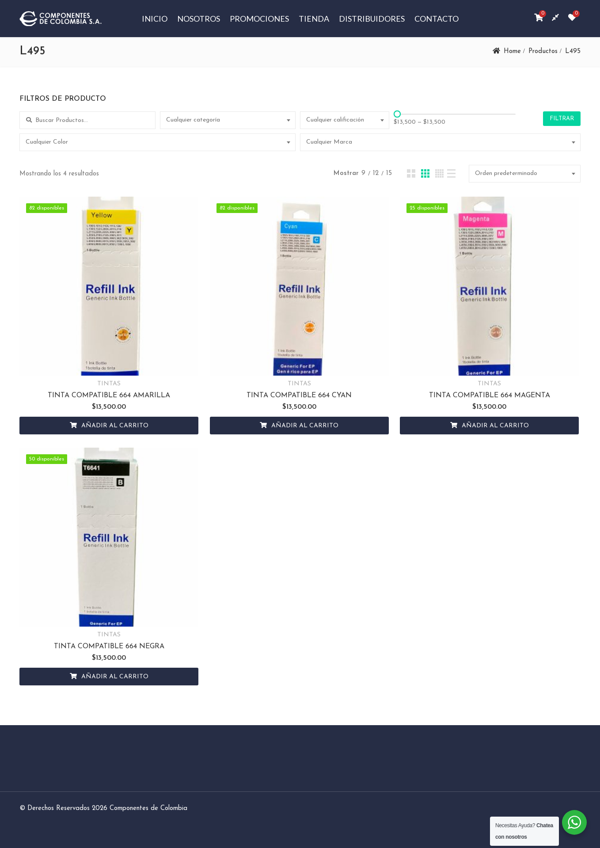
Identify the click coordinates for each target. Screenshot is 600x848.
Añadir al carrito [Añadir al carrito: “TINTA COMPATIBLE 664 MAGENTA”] (495, 425)
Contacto (436, 18)
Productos (543, 51)
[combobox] (228, 120)
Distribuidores (372, 18)
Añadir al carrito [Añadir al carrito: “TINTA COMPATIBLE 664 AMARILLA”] (114, 425)
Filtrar (562, 119)
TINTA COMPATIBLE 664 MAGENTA (489, 395)
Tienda (314, 18)
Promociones (259, 18)
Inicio (154, 18)
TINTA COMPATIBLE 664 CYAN (299, 395)
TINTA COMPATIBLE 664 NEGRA (109, 646)
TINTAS (109, 383)
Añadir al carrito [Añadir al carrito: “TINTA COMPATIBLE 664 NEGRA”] (114, 676)
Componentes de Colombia (148, 808)
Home (512, 51)
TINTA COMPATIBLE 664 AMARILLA (109, 395)
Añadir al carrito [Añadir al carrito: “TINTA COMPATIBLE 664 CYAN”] (304, 425)
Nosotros (198, 18)
